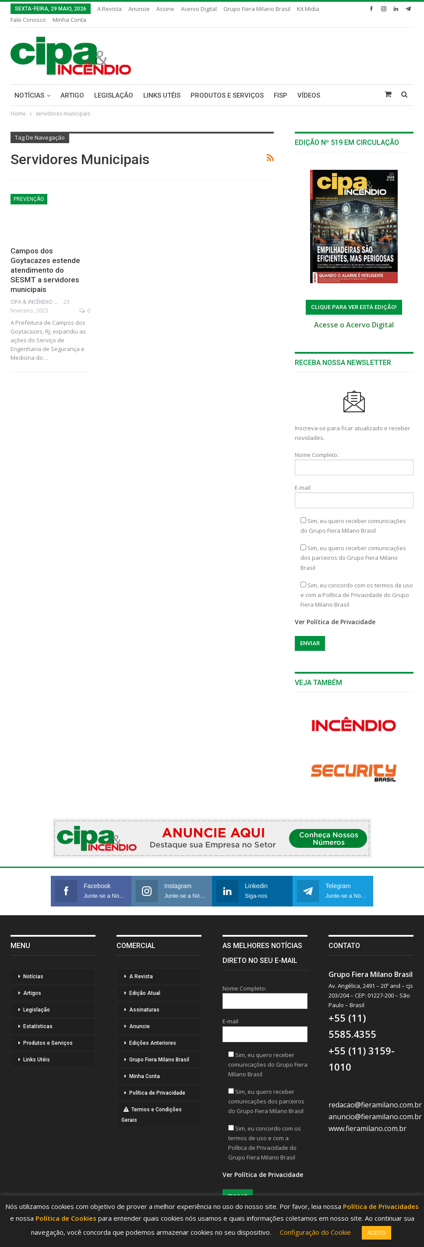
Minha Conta (69, 20)
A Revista (109, 9)
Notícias (29, 95)
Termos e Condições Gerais (151, 1114)
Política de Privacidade (157, 1093)
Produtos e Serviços (227, 95)
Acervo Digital (199, 9)
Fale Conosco (28, 20)
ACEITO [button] (376, 1232)
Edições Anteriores (152, 1043)
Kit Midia (308, 9)
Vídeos (308, 95)
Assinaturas (144, 1010)
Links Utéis (161, 95)
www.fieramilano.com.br (367, 1128)
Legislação (113, 95)
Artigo (72, 95)
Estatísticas (38, 1026)
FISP (280, 95)
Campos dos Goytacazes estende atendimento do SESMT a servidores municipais (45, 270)
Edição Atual (144, 993)
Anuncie (139, 9)
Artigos (32, 993)
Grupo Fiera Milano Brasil (256, 9)
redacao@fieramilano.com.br (375, 1105)
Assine (165, 9)
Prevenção (29, 199)
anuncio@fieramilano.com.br (375, 1116)
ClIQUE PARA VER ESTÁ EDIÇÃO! (354, 307)
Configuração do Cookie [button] (315, 1232)
